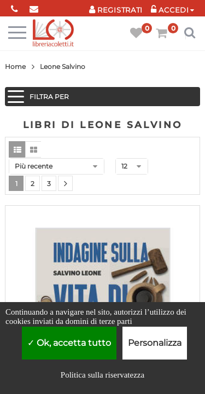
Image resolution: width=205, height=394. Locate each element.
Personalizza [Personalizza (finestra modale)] (154, 343)
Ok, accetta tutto (69, 343)
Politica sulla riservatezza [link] (102, 374)
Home (15, 66)
